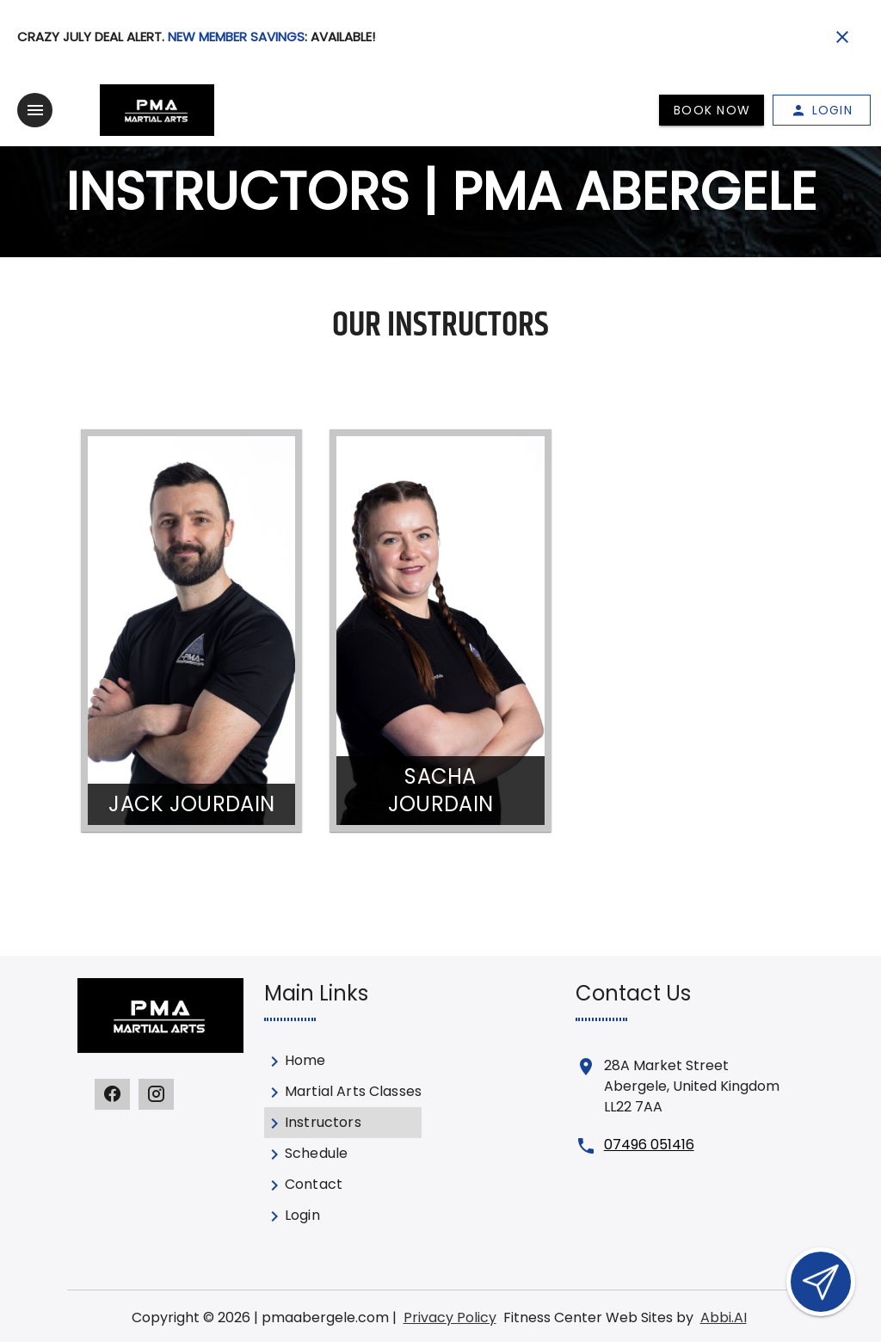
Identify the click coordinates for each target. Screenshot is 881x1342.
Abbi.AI (723, 1317)
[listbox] (343, 1138)
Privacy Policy (450, 1317)
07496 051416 (649, 1144)
